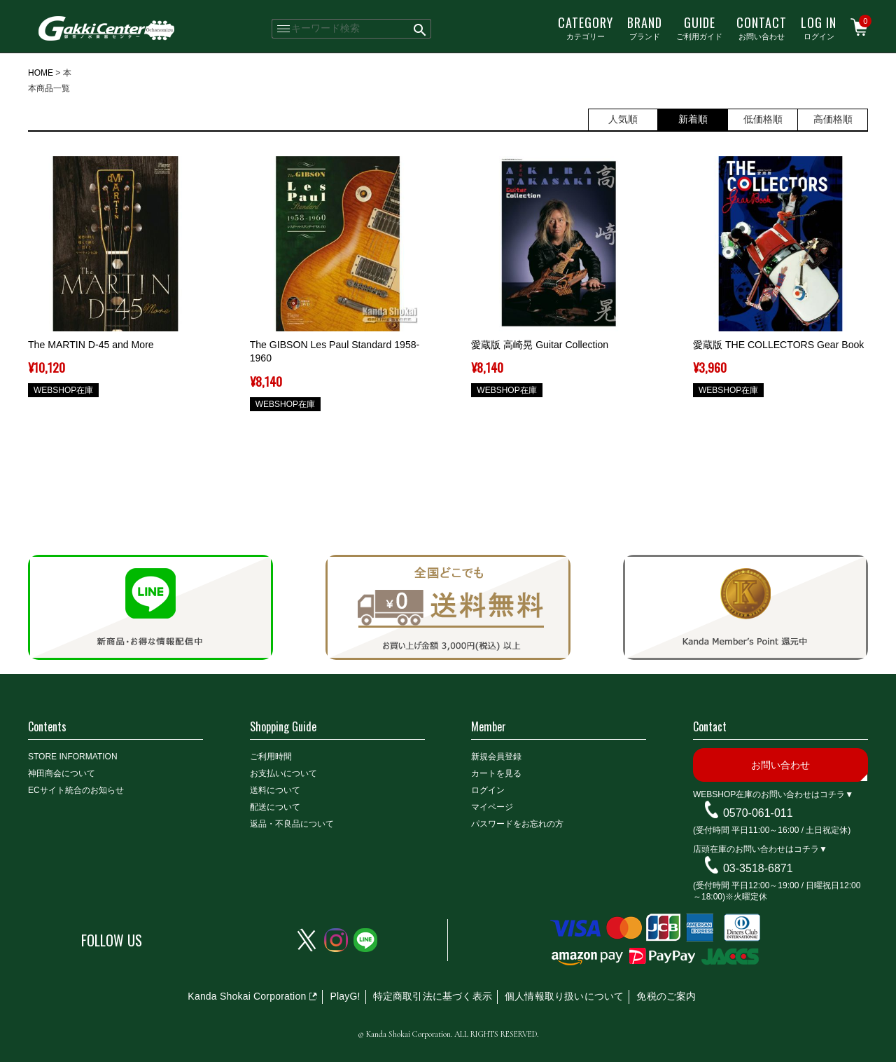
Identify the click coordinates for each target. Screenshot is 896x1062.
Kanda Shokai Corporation (247, 996)
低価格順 (763, 119)
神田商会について (61, 773)
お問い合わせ (761, 27)
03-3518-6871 (758, 868)
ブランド (644, 27)
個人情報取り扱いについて (564, 996)
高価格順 (833, 119)
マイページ (492, 807)
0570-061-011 (758, 813)
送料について (275, 790)
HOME (40, 73)
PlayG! (345, 996)
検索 (420, 29)
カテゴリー (585, 27)
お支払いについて (283, 773)
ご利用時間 (271, 756)
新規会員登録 (496, 756)
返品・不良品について (292, 824)
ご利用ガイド (699, 27)
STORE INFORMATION (73, 756)
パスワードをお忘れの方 (517, 824)
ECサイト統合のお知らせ (76, 790)
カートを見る (496, 773)
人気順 (623, 119)
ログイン (818, 27)
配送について (275, 807)
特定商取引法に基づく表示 (432, 996)
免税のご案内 (666, 996)
